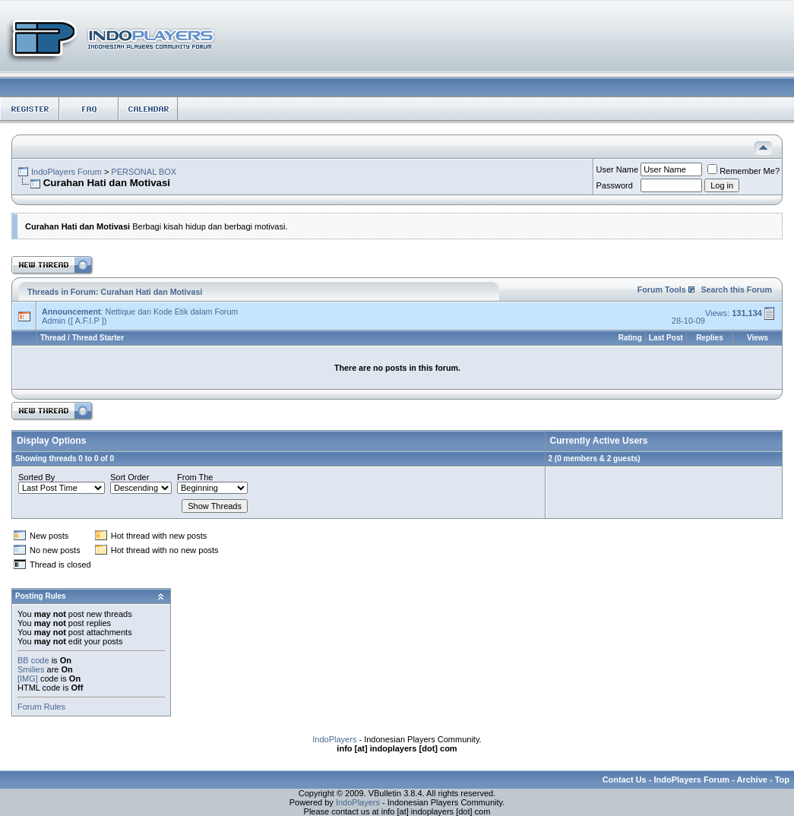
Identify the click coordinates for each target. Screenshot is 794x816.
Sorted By (36, 477)
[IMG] (27, 678)
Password (614, 185)
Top (782, 779)
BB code (33, 660)
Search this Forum (736, 289)
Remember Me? (743, 171)
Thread (52, 338)
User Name (617, 169)
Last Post (666, 338)
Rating (630, 338)
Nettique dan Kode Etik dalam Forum (171, 311)
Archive (752, 779)
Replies (709, 338)
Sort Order (129, 477)
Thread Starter (98, 338)
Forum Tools (661, 289)
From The (195, 477)
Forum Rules (41, 706)
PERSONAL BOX (143, 171)
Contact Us (625, 779)
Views (757, 338)
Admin (53, 320)
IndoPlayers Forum (66, 171)
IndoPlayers (334, 739)
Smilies (30, 669)
